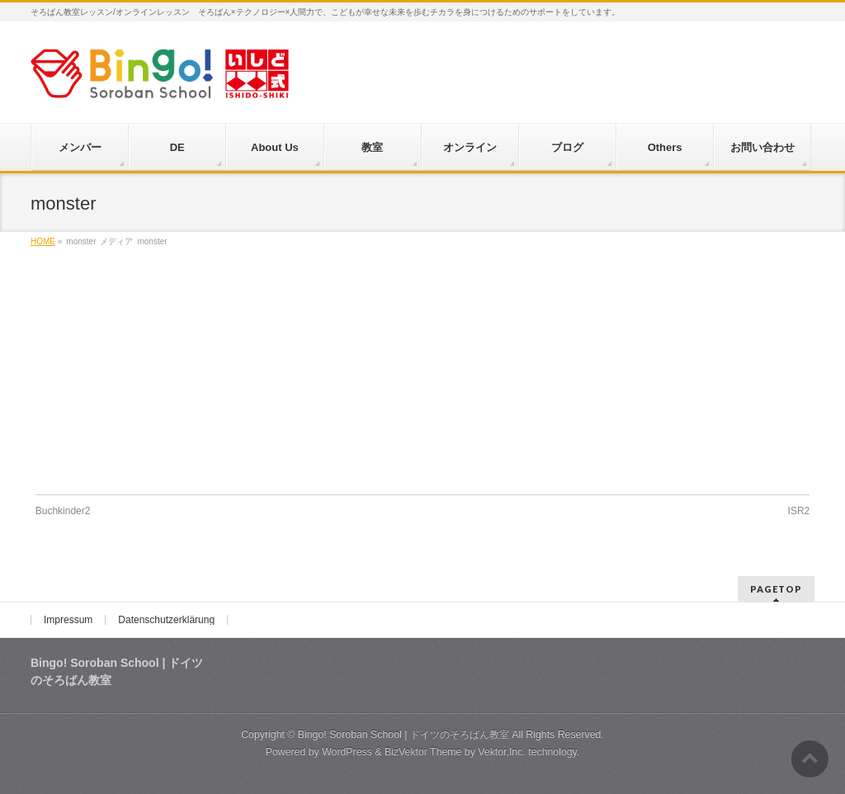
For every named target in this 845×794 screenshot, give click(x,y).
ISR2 (799, 511)
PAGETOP (776, 589)
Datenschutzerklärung (166, 620)
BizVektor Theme (423, 752)
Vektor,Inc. (502, 752)
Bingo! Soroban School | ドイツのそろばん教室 (403, 734)
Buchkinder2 (63, 511)
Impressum (68, 620)
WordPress (347, 752)
